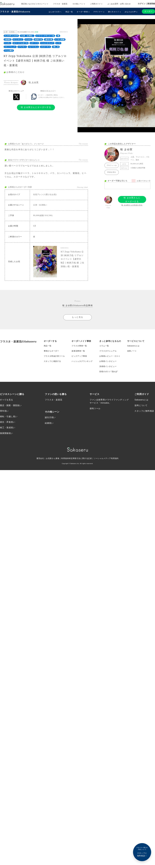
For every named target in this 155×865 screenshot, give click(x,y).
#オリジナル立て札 (20, 43)
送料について (141, 405)
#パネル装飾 (59, 39)
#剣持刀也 (38, 39)
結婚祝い (49, 423)
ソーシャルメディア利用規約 (106, 458)
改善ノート (132, 351)
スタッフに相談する (52, 361)
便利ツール (95, 408)
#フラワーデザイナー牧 (45, 36)
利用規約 (65, 458)
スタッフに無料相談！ (142, 852)
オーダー (148, 11)
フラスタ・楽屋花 (60, 4)
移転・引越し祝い (8, 416)
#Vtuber (28, 39)
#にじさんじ (18, 39)
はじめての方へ (55, 12)
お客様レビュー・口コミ (109, 356)
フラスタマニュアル (108, 351)
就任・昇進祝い (7, 422)
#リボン (8, 43)
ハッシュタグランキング (82, 361)
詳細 (36, 32)
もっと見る (77, 317)
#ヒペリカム (33, 47)
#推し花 (56, 47)
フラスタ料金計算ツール (54, 356)
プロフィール (112, 165)
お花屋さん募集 (52, 458)
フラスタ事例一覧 (79, 345)
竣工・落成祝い (7, 427)
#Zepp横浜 (9, 50)
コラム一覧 (104, 345)
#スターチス (45, 47)
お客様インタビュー (108, 361)
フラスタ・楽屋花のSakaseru (15, 12)
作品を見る (111, 172)
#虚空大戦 (48, 39)
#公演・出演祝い (27, 36)
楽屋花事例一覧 (78, 351)
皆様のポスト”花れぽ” (108, 371)
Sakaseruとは (133, 345)
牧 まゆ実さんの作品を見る (131, 205)
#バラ (58, 43)
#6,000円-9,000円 (11, 36)
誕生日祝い (50, 417)
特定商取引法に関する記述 (80, 458)
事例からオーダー (51, 351)
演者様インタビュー (108, 366)
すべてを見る (6, 399)
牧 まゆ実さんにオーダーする (36, 107)
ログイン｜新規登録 (146, 4)
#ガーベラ (34, 43)
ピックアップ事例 (79, 356)
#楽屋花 (8, 39)
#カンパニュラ (10, 47)
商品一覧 (69, 12)
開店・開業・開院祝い (11, 405)
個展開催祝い (6, 433)
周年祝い (4, 410)
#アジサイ (22, 47)
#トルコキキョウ (47, 43)
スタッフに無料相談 (144, 410)
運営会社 (40, 458)
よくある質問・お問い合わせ (119, 4)
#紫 (58, 36)
